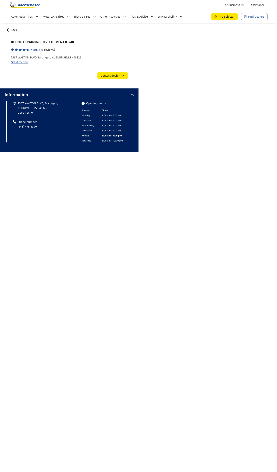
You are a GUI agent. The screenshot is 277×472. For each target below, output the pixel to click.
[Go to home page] (24, 5)
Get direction (19, 62)
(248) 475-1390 (27, 126)
